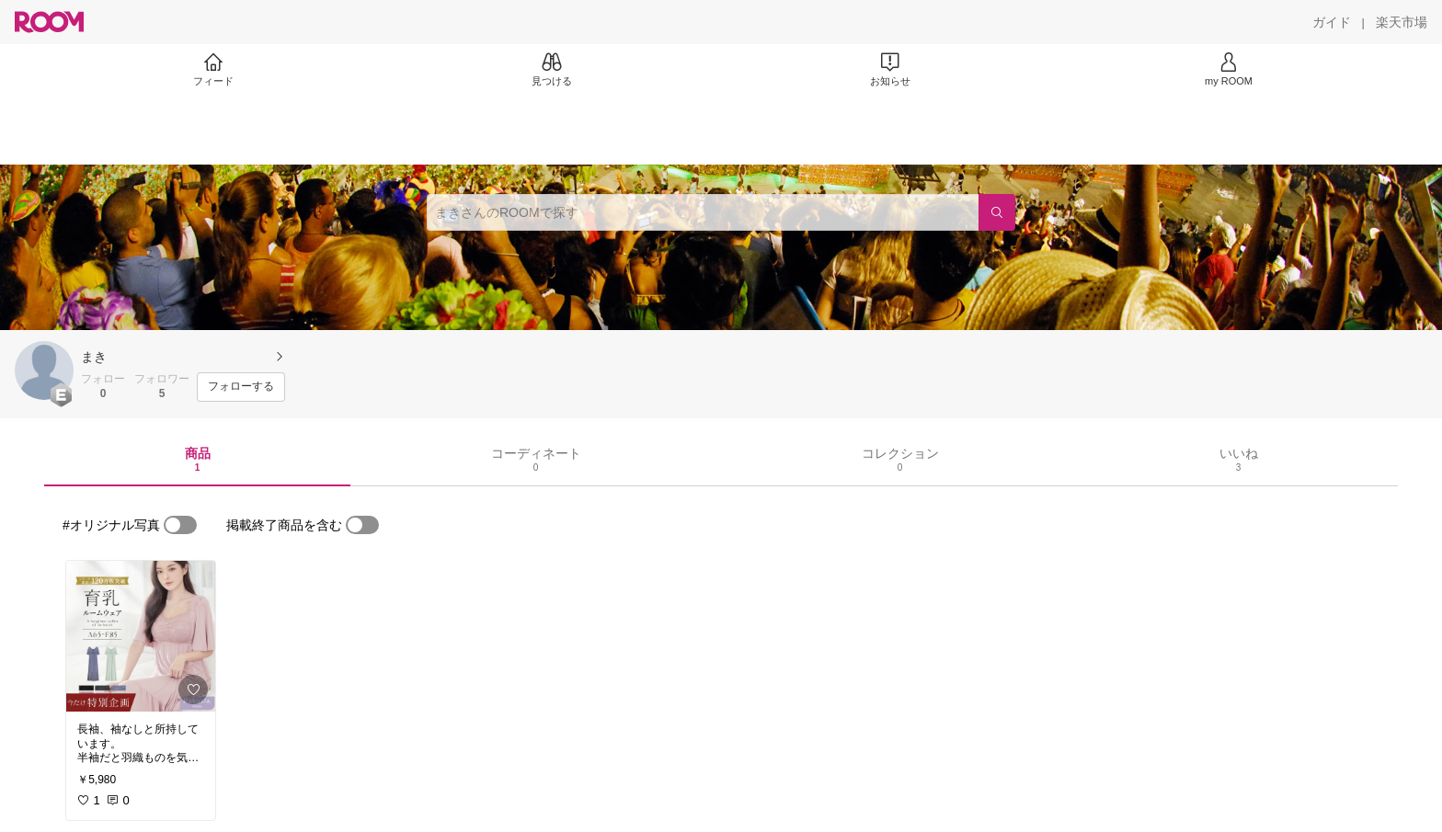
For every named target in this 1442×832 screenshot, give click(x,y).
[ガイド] (1331, 22)
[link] (140, 636)
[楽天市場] (1401, 22)
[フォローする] (241, 387)
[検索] (996, 212)
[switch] (180, 525)
